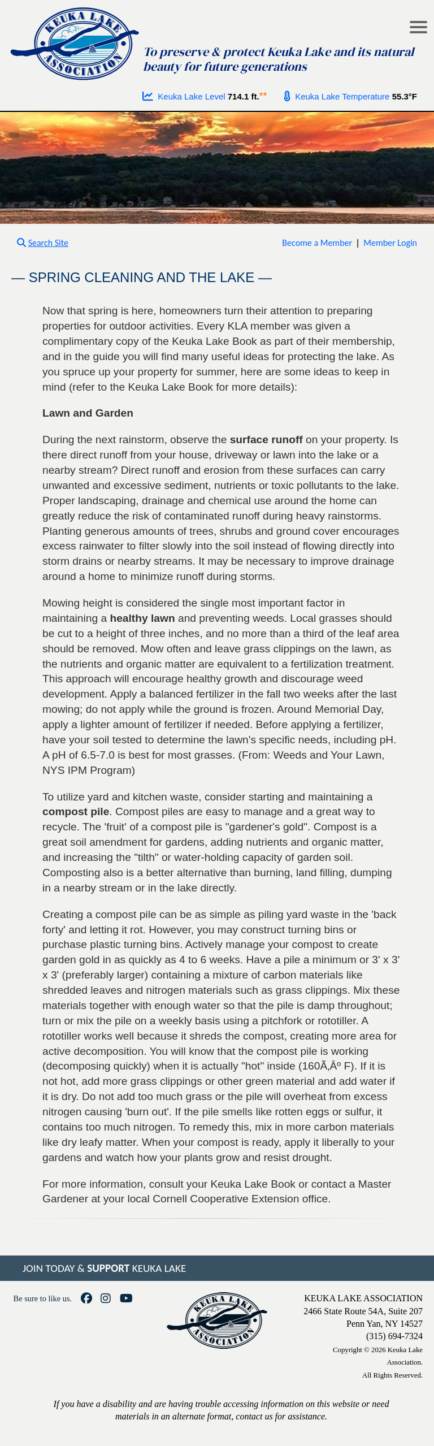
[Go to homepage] (76, 41)
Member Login (390, 242)
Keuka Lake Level (183, 96)
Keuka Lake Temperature (337, 96)
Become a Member (317, 242)
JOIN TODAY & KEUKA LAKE (104, 1268)
